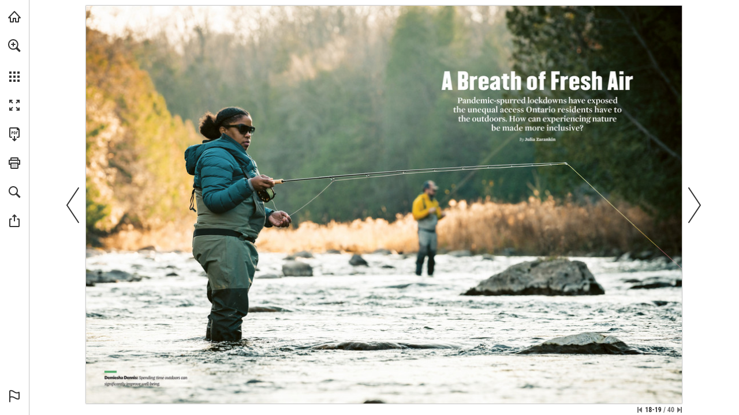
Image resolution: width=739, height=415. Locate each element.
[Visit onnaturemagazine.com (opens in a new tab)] (14, 16)
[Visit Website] (347, 384)
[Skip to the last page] (679, 410)
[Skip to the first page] (639, 410)
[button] (14, 45)
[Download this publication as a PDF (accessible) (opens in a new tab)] (14, 134)
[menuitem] (14, 60)
